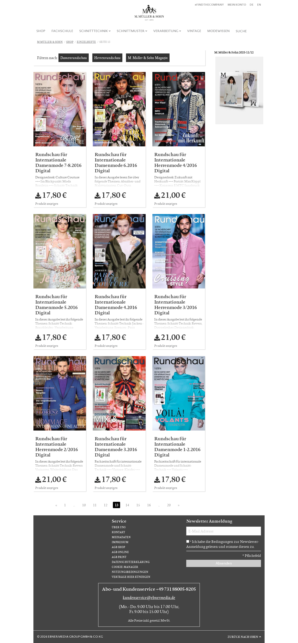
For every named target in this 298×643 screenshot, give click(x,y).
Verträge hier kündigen (131, 577)
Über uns (119, 527)
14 (127, 504)
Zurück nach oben (243, 637)
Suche (241, 31)
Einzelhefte (86, 42)
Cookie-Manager (125, 567)
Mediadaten (121, 537)
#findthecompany (209, 5)
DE (252, 5)
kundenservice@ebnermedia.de (149, 597)
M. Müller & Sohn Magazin (148, 57)
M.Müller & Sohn (50, 42)
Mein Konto (237, 5)
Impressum (120, 542)
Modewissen (218, 31)
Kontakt (118, 532)
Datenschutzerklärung (131, 562)
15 (138, 504)
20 (169, 504)
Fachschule (62, 31)
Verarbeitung (165, 31)
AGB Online (120, 552)
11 (95, 504)
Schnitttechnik (93, 31)
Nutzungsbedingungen (130, 572)
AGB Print (119, 557)
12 (105, 504)
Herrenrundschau (107, 57)
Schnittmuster (130, 31)
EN (259, 5)
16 (149, 504)
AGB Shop (118, 547)
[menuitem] (41, 31)
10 (84, 504)
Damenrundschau (73, 57)
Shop (40, 31)
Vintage (194, 31)
